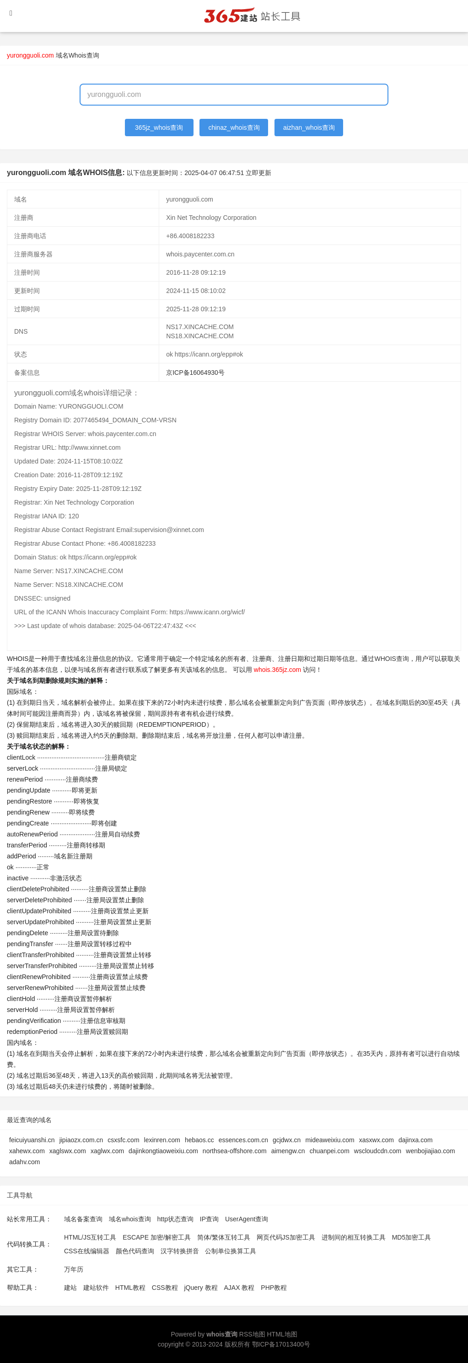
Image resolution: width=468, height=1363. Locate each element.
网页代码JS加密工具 (286, 1237)
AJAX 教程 (239, 1287)
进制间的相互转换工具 (354, 1237)
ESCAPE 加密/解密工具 (157, 1237)
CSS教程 (165, 1287)
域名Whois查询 (77, 55)
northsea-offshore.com (235, 1151)
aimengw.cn (288, 1151)
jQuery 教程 (200, 1287)
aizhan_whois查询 (309, 127)
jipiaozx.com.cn (81, 1140)
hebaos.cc (199, 1140)
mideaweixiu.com (329, 1140)
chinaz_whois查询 (233, 127)
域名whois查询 (130, 1219)
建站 (70, 1287)
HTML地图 (282, 1334)
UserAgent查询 (246, 1219)
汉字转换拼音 (180, 1251)
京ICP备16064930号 (195, 372)
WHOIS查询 (391, 658)
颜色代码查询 (135, 1251)
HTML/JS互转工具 (90, 1237)
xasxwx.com (376, 1140)
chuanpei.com (330, 1151)
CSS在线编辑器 (86, 1251)
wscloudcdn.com (378, 1151)
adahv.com (24, 1162)
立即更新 (258, 172)
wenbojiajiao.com (430, 1151)
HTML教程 (130, 1287)
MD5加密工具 (411, 1237)
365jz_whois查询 (159, 127)
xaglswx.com (67, 1151)
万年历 (73, 1269)
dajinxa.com (415, 1140)
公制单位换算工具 (230, 1251)
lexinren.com (162, 1140)
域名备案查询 (83, 1219)
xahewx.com (27, 1151)
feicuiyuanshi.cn (32, 1140)
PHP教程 (274, 1287)
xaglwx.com (107, 1151)
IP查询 (209, 1219)
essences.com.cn (243, 1140)
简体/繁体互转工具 (223, 1237)
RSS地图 (252, 1334)
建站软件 (96, 1287)
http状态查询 (175, 1219)
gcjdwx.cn (287, 1140)
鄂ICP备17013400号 (281, 1344)
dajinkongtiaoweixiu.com (163, 1151)
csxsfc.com (123, 1140)
